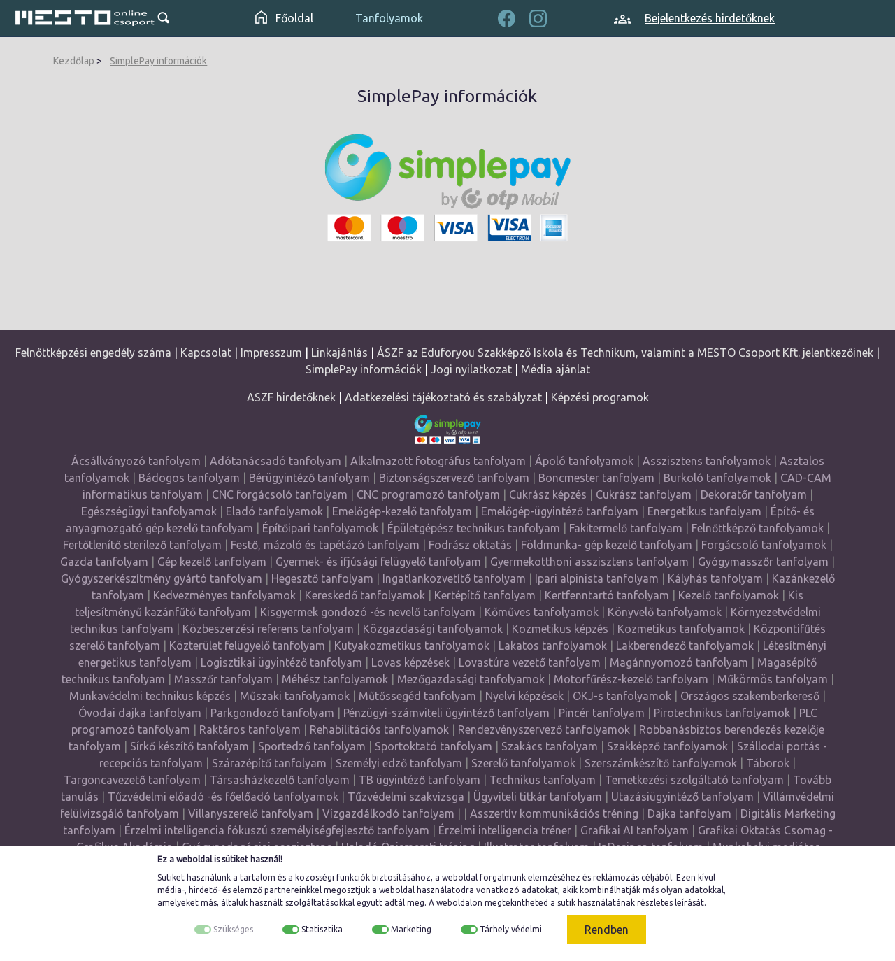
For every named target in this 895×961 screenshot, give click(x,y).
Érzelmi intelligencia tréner (504, 830)
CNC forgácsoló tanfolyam (280, 494)
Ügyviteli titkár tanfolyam (537, 796)
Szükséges (233, 929)
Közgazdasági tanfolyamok (433, 628)
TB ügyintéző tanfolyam (419, 780)
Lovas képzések (410, 662)
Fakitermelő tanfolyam (625, 528)
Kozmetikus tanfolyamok (681, 628)
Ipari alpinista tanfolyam (597, 578)
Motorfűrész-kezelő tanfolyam (631, 679)
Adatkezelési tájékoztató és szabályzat (443, 397)
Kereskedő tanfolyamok (365, 595)
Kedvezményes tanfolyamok (224, 595)
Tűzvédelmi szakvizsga (406, 796)
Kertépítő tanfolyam (485, 595)
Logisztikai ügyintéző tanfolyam (281, 662)
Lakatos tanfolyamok (553, 645)
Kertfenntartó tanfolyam (607, 595)
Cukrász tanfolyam (644, 494)
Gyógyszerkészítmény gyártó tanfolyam (161, 578)
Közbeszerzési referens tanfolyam (268, 628)
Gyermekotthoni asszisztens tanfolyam (589, 561)
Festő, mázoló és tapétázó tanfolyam (325, 545)
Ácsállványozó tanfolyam (136, 461)
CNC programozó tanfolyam (428, 494)
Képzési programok (600, 397)
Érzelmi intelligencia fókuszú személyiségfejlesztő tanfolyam (276, 830)
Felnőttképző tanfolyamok (758, 528)
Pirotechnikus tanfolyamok (722, 712)
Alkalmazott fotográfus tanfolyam (438, 461)
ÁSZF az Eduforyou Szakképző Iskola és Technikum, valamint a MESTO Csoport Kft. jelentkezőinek (625, 352)
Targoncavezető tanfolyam (132, 780)
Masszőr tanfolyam (223, 679)
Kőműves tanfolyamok (542, 612)
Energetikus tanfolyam (704, 511)
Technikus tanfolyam (542, 780)
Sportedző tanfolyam (312, 746)
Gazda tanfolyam (104, 561)
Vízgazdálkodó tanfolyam (388, 813)
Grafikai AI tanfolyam (634, 830)
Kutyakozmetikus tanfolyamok (411, 645)
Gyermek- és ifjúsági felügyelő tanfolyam (378, 561)
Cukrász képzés (548, 494)
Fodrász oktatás (470, 545)
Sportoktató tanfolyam (433, 746)
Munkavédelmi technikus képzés (150, 696)
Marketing (411, 929)
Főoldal (284, 18)
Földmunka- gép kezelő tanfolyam (606, 545)
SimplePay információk (158, 60)
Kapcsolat (205, 352)
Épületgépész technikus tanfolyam (473, 528)
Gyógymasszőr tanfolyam (763, 561)
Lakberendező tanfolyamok (685, 645)
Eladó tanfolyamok (274, 511)
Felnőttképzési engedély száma (93, 352)
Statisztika (322, 929)
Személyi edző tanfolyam (399, 763)
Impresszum (271, 352)
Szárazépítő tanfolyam (269, 763)
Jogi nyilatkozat (471, 369)
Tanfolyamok (389, 18)
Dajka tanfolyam (689, 813)
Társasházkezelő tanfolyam (281, 780)
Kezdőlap (73, 60)
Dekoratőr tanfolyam (754, 494)
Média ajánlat (555, 369)
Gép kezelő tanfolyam (211, 561)
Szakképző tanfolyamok (667, 746)
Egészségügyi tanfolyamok (149, 511)
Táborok (767, 763)
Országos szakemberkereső (749, 696)
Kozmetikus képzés (560, 628)
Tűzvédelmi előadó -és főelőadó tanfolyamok (223, 796)
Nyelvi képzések (524, 696)
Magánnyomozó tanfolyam (679, 662)
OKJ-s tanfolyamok (622, 696)
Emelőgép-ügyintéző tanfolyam (559, 511)
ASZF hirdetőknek (291, 397)
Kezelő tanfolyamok (728, 595)
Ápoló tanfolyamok (584, 461)
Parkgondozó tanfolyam (272, 712)
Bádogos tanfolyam (189, 477)
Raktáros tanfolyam (250, 729)
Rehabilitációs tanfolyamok (379, 729)
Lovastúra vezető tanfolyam (530, 662)
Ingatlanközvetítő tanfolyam (454, 578)
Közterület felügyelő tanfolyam (247, 645)
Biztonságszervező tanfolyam (454, 477)
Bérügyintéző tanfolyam (309, 477)
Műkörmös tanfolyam (772, 679)
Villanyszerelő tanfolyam (250, 813)
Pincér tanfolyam (602, 712)
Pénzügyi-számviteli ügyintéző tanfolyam (446, 712)
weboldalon (459, 902)
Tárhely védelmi (511, 929)
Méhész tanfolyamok (335, 679)
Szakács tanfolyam (549, 746)
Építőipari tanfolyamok (320, 528)
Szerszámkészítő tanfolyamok (661, 763)
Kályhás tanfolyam (715, 578)
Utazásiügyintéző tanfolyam (682, 796)
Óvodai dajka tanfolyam (139, 712)
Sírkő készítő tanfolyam (189, 746)
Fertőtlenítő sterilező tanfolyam (142, 545)
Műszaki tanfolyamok (295, 696)
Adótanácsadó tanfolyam (275, 461)
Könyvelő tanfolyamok (665, 612)
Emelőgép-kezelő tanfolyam (402, 511)
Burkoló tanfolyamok (717, 477)
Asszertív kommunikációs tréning (554, 813)
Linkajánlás (339, 352)
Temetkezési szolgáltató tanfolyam (694, 780)
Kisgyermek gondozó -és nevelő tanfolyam (367, 612)
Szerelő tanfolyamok (523, 763)
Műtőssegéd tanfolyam (417, 696)
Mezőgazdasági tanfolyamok (471, 679)
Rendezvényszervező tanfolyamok (544, 729)
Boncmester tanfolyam (596, 477)
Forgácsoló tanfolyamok (763, 545)
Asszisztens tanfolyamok (707, 461)
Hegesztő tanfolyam (322, 578)
